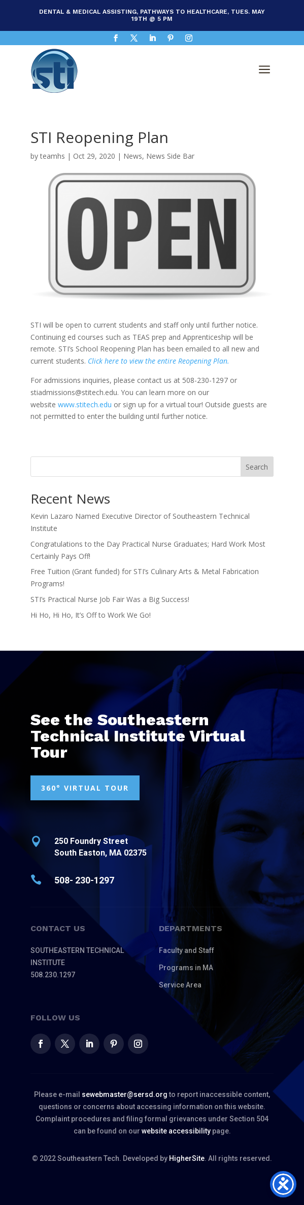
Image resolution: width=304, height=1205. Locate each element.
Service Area (180, 985)
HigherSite (187, 1158)
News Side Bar (170, 156)
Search (257, 467)
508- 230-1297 (84, 880)
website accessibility (176, 1131)
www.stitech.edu (85, 404)
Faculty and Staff (186, 950)
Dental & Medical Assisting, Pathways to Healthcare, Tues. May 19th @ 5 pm (152, 15)
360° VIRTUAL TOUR (85, 788)
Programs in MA (186, 968)
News (132, 156)
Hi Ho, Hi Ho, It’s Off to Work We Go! (90, 615)
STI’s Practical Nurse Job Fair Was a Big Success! (109, 599)
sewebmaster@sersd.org (124, 1094)
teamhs (52, 156)
